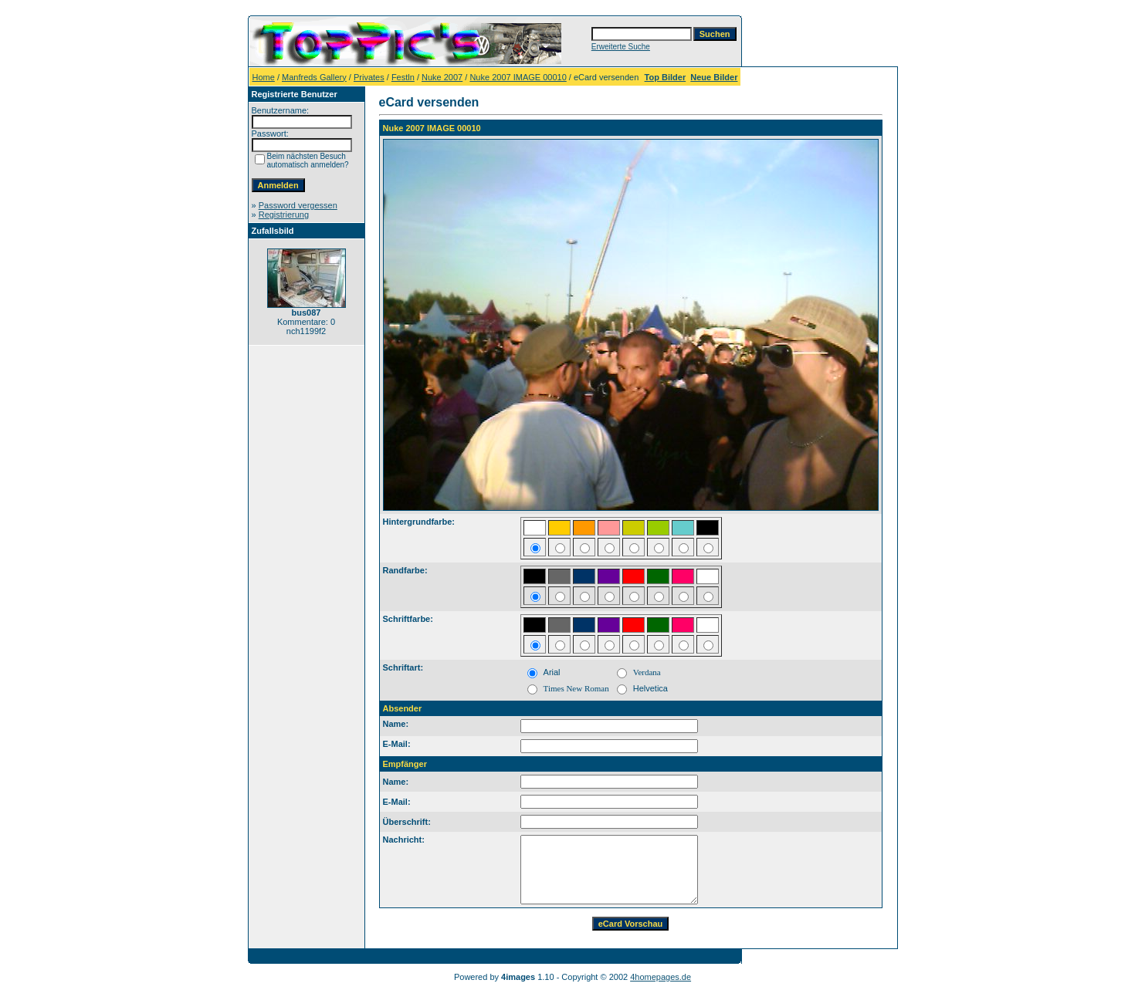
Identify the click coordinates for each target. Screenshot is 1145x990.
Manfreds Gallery (314, 77)
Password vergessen (298, 205)
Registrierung (284, 214)
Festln (403, 77)
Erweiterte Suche (620, 46)
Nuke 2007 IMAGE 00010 (517, 77)
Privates (369, 77)
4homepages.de (660, 977)
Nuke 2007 (442, 77)
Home (263, 77)
